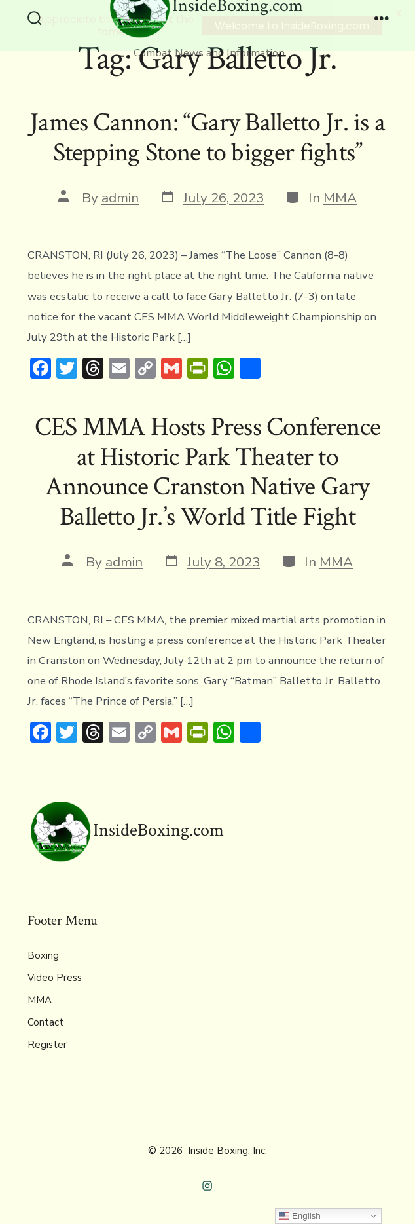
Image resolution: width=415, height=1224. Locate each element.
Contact (45, 1021)
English (299, 1216)
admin (120, 197)
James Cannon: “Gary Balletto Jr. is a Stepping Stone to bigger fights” (207, 137)
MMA (340, 197)
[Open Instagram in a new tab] (208, 1185)
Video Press (54, 977)
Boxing (43, 954)
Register (47, 1043)
